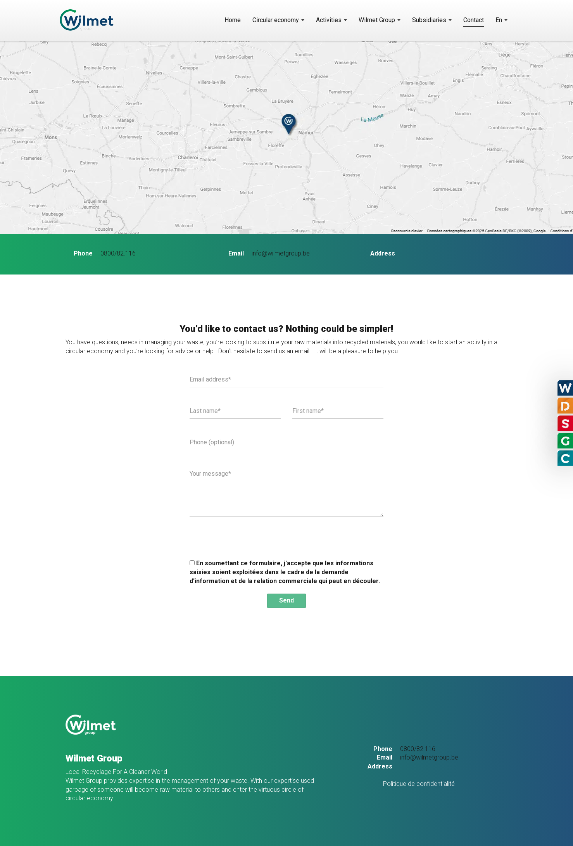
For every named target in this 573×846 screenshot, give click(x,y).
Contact (473, 20)
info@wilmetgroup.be (281, 253)
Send (286, 600)
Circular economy (278, 20)
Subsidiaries (432, 20)
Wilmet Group (379, 20)
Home (232, 20)
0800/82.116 (118, 253)
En (501, 20)
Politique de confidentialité (419, 783)
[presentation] (248, 538)
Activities (331, 20)
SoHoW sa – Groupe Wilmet (109, 20)
